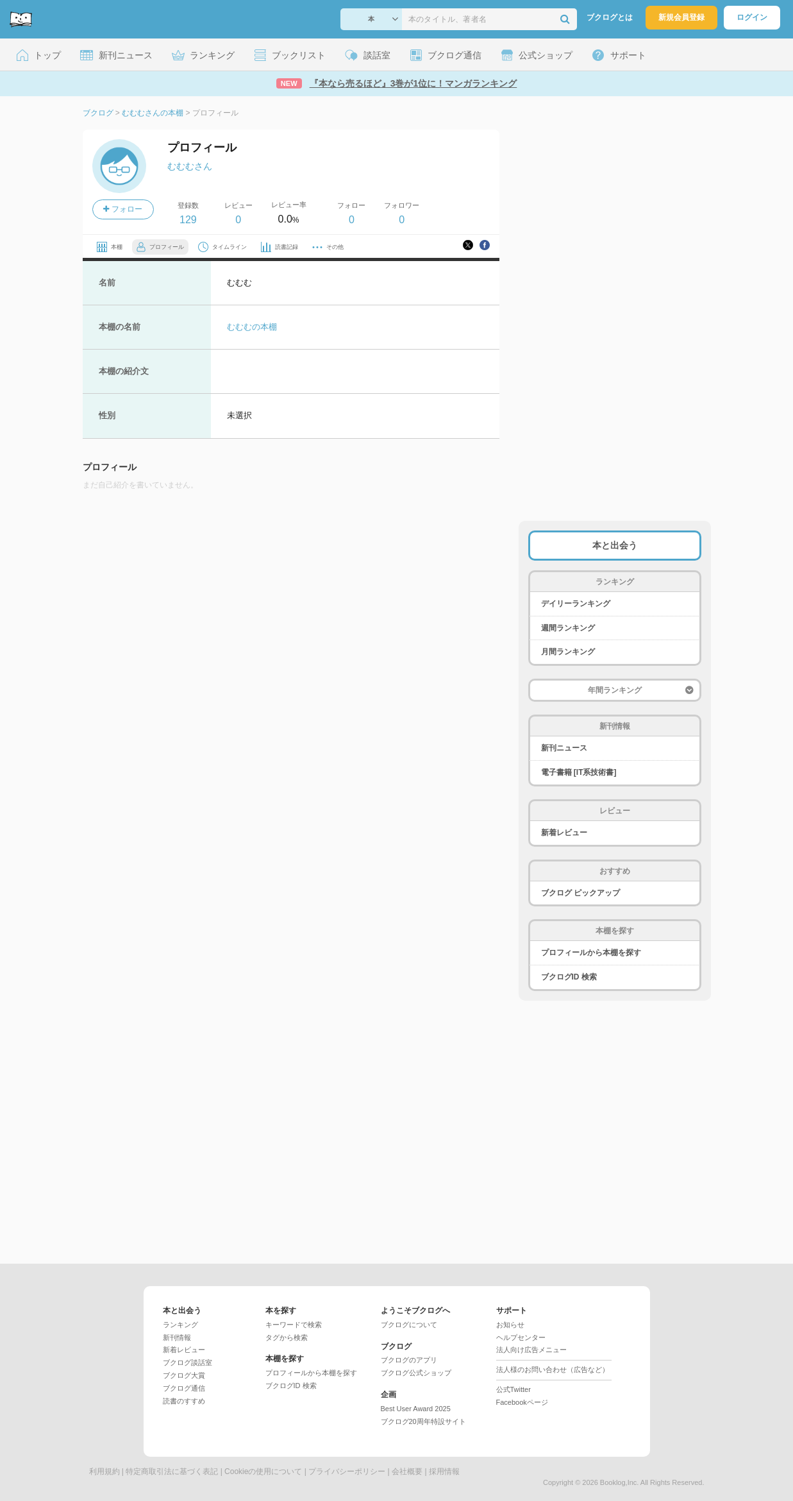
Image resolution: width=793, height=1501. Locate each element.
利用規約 (104, 1471)
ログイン (752, 17)
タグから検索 (286, 1337)
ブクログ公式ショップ (416, 1373)
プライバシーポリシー (346, 1471)
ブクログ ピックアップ (580, 892)
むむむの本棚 (252, 327)
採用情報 (444, 1471)
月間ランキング (568, 651)
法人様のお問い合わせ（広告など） (552, 1369)
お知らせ (510, 1324)
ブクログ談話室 (187, 1362)
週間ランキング (568, 627)
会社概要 (407, 1471)
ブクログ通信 (184, 1388)
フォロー (122, 209)
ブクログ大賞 (184, 1375)
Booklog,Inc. (619, 1482)
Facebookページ (522, 1402)
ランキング (180, 1324)
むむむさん (189, 166)
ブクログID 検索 (569, 976)
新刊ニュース (564, 747)
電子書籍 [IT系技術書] (579, 772)
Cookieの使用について (263, 1471)
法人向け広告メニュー (531, 1349)
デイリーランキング (575, 603)
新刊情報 (177, 1337)
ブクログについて (409, 1324)
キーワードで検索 (293, 1324)
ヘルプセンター (521, 1337)
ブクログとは (610, 17)
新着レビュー (564, 832)
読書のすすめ (184, 1401)
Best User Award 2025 (416, 1408)
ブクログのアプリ (409, 1360)
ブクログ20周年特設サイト (423, 1421)
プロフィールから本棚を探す (591, 952)
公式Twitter (513, 1389)
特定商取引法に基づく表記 (172, 1471)
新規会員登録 (681, 17)
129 (188, 219)
